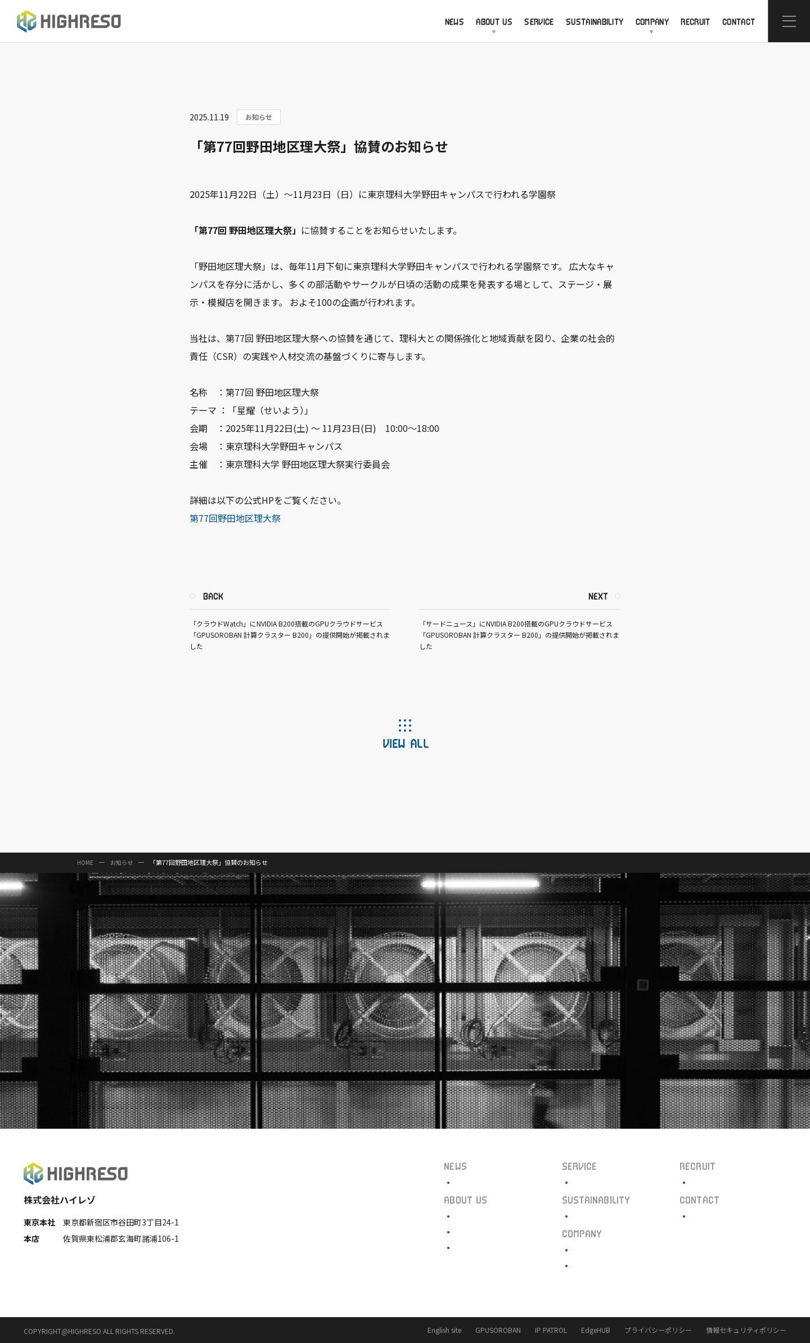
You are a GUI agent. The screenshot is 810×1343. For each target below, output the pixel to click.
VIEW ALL (405, 743)
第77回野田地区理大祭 (235, 518)
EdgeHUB (595, 1330)
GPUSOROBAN (498, 1330)
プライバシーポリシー (658, 1330)
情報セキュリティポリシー (746, 1330)
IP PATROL (551, 1330)
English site (444, 1330)
